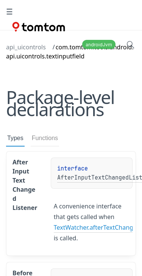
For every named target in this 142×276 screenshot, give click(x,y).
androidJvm (99, 44)
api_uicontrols (26, 47)
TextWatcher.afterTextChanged (97, 227)
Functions (45, 138)
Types (15, 138)
